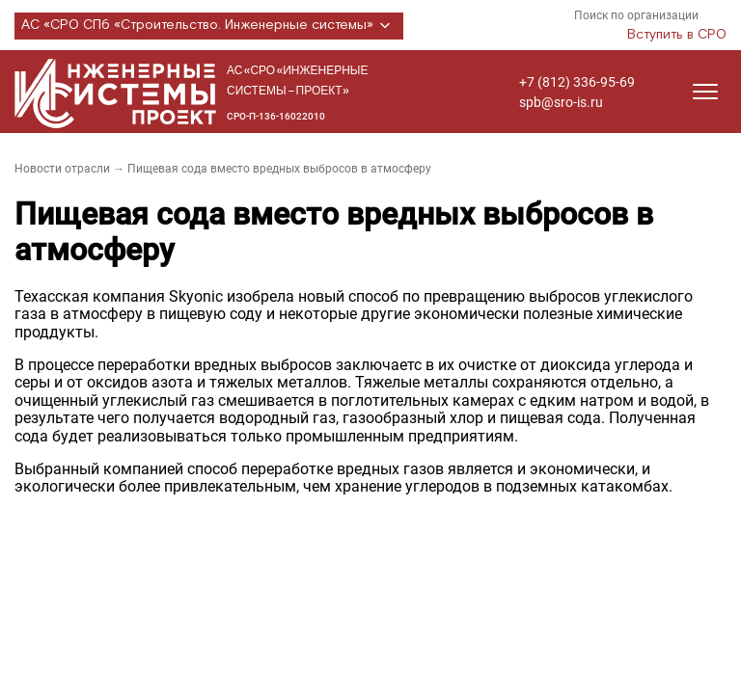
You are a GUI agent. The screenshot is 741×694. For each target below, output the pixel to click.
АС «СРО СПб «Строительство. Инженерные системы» (209, 26)
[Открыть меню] (705, 91)
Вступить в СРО (677, 34)
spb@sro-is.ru (561, 102)
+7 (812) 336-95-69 (577, 82)
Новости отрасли (62, 168)
